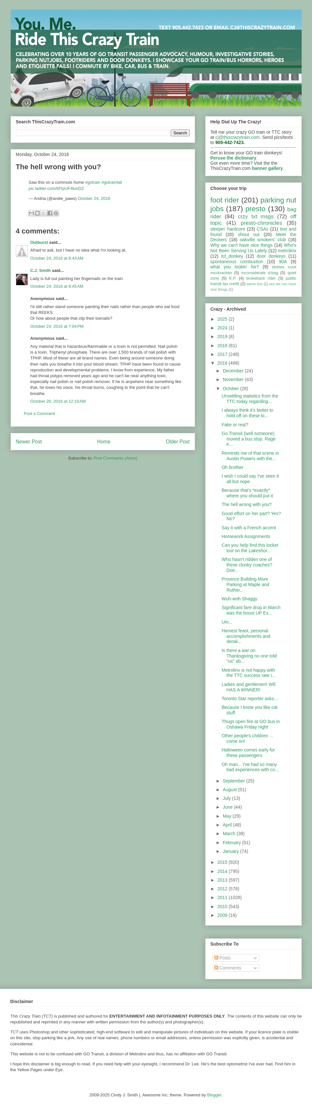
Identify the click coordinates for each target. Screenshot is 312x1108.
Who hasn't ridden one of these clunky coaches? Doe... (246, 565)
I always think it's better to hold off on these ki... (247, 413)
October (231, 388)
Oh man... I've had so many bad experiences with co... (250, 767)
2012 (223, 888)
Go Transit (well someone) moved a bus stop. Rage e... (248, 439)
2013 (223, 880)
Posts (222, 957)
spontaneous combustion (237, 261)
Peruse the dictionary (233, 158)
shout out (249, 234)
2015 (223, 862)
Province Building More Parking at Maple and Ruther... (245, 584)
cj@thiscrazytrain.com (237, 137)
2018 (223, 345)
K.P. (232, 278)
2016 (223, 363)
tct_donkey (232, 256)
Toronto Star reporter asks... (249, 698)
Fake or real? (234, 424)
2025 (223, 319)
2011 (223, 897)
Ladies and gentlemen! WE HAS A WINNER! (248, 687)
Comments (228, 967)
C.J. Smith (40, 270)
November (234, 379)
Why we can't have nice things (241, 245)
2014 (223, 871)
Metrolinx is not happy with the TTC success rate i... (248, 673)
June (228, 807)
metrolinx (287, 250)
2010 (223, 906)
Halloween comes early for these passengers (248, 752)
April (228, 824)
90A (283, 261)
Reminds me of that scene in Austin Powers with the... (250, 455)
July (227, 798)
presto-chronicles (261, 223)
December (234, 370)
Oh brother (232, 467)
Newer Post (29, 441)
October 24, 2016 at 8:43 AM (56, 258)
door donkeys (271, 256)
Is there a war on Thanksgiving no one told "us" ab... (249, 656)
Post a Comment (39, 413)
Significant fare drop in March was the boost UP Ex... (250, 610)
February (232, 842)
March (230, 833)
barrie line (255, 284)
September (234, 780)
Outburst (39, 242)
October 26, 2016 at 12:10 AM (58, 401)
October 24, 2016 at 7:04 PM (57, 326)
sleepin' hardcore (227, 229)
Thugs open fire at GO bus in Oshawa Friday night (250, 724)
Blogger (214, 1094)
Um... (226, 622)
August (230, 789)
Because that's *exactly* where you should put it (247, 493)
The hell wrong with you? (246, 504)
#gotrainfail (112, 182)
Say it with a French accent (248, 527)
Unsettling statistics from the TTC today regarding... (249, 398)
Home (104, 441)
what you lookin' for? (234, 266)
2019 (223, 336)
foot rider (224, 200)
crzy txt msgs (256, 216)
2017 (223, 354)
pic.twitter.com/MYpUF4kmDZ (56, 188)
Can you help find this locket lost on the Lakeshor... (249, 548)
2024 (223, 327)
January (231, 851)
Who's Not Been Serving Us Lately (253, 248)
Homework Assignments (245, 536)
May (227, 816)
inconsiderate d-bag (260, 273)
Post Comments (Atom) (115, 458)
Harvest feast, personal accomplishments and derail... (245, 636)
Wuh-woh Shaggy (239, 598)
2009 (223, 915)
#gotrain (92, 182)
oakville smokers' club (263, 239)
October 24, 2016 (94, 198)
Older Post (178, 441)
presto (255, 209)
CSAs (262, 229)
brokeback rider (261, 278)
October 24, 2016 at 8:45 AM (56, 286)
